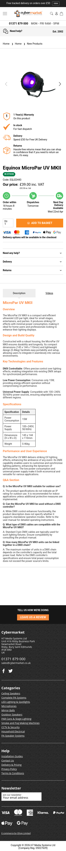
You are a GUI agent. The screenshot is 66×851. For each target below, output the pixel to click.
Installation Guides (12, 756)
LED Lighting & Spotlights (15, 702)
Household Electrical (13, 731)
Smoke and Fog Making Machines (20, 723)
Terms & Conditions (12, 773)
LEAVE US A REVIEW (33, 617)
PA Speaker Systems (12, 735)
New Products (32, 43)
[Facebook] (10, 670)
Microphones (9, 706)
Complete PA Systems (13, 697)
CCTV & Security (10, 727)
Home (6, 43)
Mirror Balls (8, 710)
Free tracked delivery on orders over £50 (33, 3)
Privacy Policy (9, 769)
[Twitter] (3, 670)
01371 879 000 (18, 23)
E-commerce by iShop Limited (16, 833)
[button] (60, 84)
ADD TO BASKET (39, 223)
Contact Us (7, 760)
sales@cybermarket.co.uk (16, 663)
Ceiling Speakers (10, 693)
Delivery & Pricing (11, 764)
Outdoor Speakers (11, 714)
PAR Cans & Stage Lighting (16, 718)
